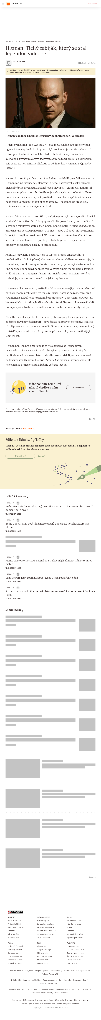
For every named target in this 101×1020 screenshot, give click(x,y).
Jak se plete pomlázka (45, 924)
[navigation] (3, 4)
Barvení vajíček (43, 921)
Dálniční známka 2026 (75, 950)
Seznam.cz (92, 4)
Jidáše (69, 927)
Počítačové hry (29, 428)
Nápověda (59, 1000)
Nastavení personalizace (68, 1004)
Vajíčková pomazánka (75, 938)
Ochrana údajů (81, 1000)
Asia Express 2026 (83, 971)
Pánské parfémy (61, 993)
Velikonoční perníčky (75, 934)
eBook (82, 63)
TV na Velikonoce (43, 938)
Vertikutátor (36, 980)
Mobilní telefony (34, 989)
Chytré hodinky (47, 993)
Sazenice (26, 980)
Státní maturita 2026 (16, 927)
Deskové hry (86, 989)
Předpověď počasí (41, 971)
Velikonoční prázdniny (45, 934)
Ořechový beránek (15, 956)
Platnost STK (72, 963)
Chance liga (41, 946)
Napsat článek (78, 388)
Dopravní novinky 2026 (75, 953)
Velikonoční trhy (56, 971)
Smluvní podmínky (44, 1000)
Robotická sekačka (50, 980)
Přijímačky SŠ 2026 (15, 924)
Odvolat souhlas (47, 1004)
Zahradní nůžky (65, 980)
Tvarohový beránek (15, 950)
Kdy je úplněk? (13, 934)
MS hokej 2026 (42, 953)
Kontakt (69, 1000)
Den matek (12, 931)
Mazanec (70, 931)
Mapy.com (29, 971)
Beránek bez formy (15, 963)
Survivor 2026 (69, 971)
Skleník (85, 980)
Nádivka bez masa (74, 924)
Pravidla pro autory (30, 1004)
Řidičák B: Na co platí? (75, 956)
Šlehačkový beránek (15, 960)
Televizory (36, 993)
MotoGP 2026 (42, 963)
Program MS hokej (44, 956)
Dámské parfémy (63, 989)
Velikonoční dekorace (45, 927)
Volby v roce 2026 (14, 921)
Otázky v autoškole (74, 960)
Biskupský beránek (15, 953)
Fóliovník (42, 983)
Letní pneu (76, 989)
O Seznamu (28, 1000)
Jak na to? (41, 456)
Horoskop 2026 (13, 938)
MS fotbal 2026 (43, 960)
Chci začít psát (20, 456)
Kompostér (77, 980)
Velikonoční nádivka (74, 921)
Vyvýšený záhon (54, 983)
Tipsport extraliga (44, 950)
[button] (50, 103)
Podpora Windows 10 (50, 974)
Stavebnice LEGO (48, 989)
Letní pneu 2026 (73, 946)
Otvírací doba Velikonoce (46, 931)
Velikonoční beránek (15, 946)
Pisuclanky (19, 61)
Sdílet (91, 63)
